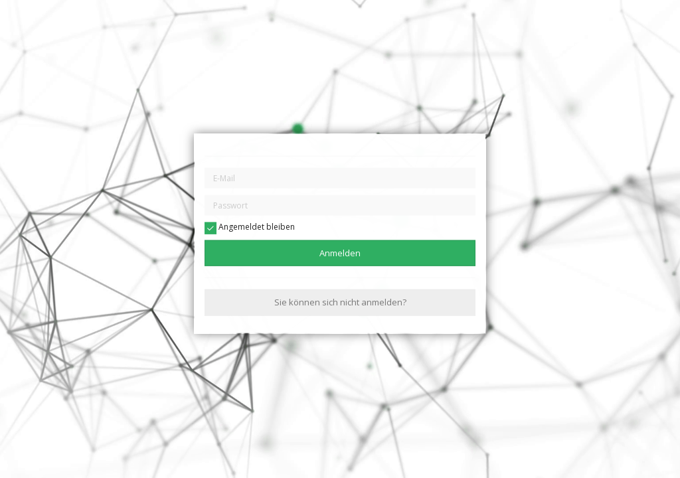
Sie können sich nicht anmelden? (340, 302)
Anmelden (340, 253)
